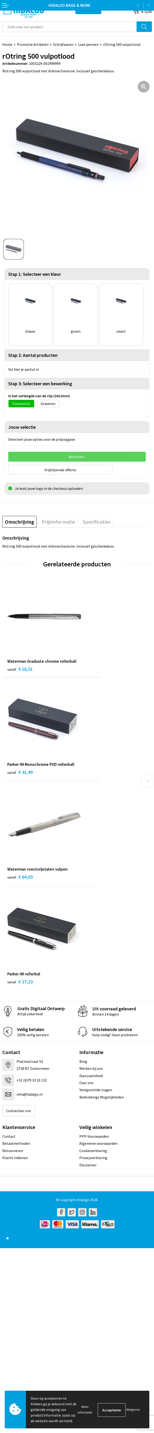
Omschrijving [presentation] (19, 521)
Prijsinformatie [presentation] (58, 521)
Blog (83, 858)
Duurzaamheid (91, 873)
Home (7, 44)
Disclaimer (88, 962)
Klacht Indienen (15, 955)
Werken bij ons (91, 866)
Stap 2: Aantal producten (33, 355)
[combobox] (69, 26)
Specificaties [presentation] (96, 521)
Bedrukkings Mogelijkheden (101, 894)
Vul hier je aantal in (23, 369)
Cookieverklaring (93, 948)
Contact (9, 933)
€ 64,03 (20, 779)
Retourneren (12, 948)
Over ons (86, 880)
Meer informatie (85, 1409)
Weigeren (133, 1409)
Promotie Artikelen (33, 44)
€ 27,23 (94, 779)
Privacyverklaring (93, 955)
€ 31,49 (94, 674)
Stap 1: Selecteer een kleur (34, 274)
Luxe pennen (88, 44)
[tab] (19, 521)
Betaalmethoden (16, 940)
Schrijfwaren (63, 44)
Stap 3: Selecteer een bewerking (40, 383)
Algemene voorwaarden (98, 940)
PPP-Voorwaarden (94, 933)
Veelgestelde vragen (95, 887)
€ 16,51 (20, 674)
